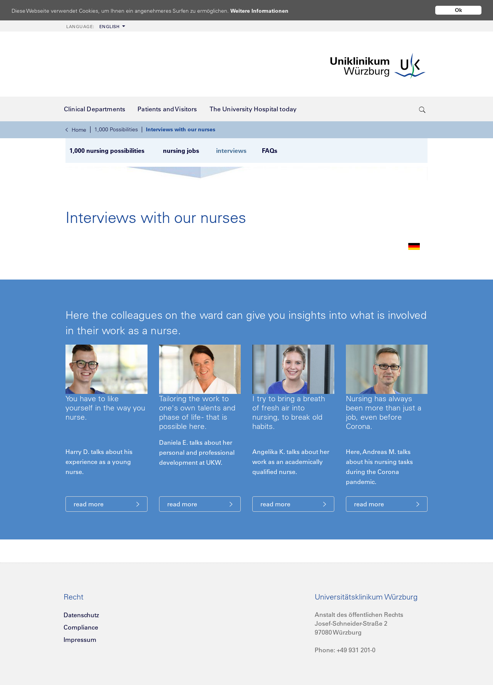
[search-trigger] (422, 109)
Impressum (80, 639)
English (92, 26)
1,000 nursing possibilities (106, 150)
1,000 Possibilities (116, 129)
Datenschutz (81, 614)
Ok (458, 10)
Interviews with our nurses (180, 129)
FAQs (268, 150)
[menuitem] (95, 26)
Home (75, 129)
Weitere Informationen (266, 10)
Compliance (81, 627)
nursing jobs (182, 150)
